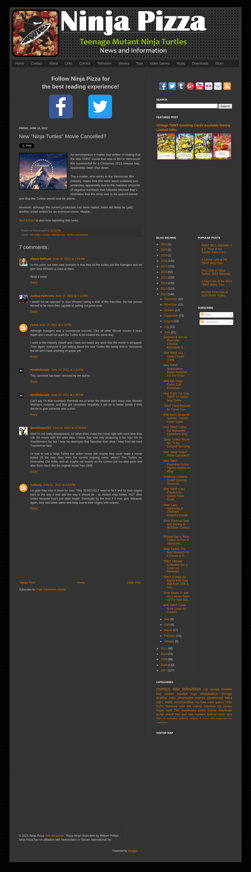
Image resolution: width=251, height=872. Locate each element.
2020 (164, 249)
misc (172, 698)
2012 (164, 294)
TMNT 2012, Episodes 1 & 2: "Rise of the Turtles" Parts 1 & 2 (217, 249)
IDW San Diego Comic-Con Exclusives (173, 385)
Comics (84, 63)
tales (228, 698)
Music (181, 63)
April (167, 624)
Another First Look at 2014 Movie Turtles (215, 294)
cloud (34, 325)
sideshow (210, 706)
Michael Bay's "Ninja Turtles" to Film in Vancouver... (176, 540)
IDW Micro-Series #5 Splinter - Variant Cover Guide (176, 418)
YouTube (200, 702)
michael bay (58, 234)
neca (169, 710)
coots (221, 714)
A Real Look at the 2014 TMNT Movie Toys (217, 283)
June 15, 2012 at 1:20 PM (55, 325)
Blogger (133, 851)
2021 (164, 244)
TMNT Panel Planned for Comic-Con (177, 407)
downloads (225, 710)
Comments (209, 322)
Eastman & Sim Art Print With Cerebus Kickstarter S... (175, 342)
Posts (206, 314)
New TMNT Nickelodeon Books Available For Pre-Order (175, 370)
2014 (164, 283)
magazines (161, 722)
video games (215, 702)
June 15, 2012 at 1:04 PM (69, 259)
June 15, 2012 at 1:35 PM (67, 395)
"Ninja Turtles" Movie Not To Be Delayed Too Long (176, 443)
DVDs (160, 706)
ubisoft (170, 714)
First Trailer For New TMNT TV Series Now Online (176, 397)
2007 (164, 670)
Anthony (36, 485)
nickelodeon (209, 694)
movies (70, 234)
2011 (164, 648)
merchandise (183, 702)
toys (194, 694)
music (160, 710)
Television (104, 63)
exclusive (172, 718)
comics (163, 688)
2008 (164, 665)
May (167, 619)
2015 (164, 277)
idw (176, 688)
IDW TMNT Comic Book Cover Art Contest (174, 609)
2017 (164, 266)
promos (183, 718)
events (200, 698)
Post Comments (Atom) (51, 589)
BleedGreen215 (40, 428)
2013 (164, 288)
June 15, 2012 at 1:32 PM (67, 369)
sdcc (159, 702)
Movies (124, 63)
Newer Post (27, 582)
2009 (164, 659)
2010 (164, 654)
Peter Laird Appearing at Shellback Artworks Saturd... (176, 510)
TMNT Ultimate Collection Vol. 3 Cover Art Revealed (175, 566)
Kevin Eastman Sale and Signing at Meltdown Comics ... (176, 526)
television (191, 688)
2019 (164, 255)
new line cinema (190, 706)
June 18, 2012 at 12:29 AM (69, 428)
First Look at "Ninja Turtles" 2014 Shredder (216, 272)
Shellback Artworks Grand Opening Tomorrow (175, 480)
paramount (82, 234)
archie (160, 714)
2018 (164, 261)
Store (219, 63)
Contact (36, 63)
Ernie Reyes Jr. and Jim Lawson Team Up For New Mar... (176, 596)
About (53, 63)
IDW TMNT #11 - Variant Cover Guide (174, 356)
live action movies (40, 234)
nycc (229, 714)
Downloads (200, 63)
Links (68, 63)
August (169, 321)
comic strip (209, 718)
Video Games (160, 63)
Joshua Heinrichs (42, 296)
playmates (185, 698)
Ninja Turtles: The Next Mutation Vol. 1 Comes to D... (176, 552)
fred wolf (181, 714)
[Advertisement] (125, 784)
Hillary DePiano (40, 259)
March (168, 630)
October (169, 310)
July (167, 326)
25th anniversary (185, 710)
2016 (164, 272)
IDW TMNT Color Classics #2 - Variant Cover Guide (174, 494)
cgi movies (225, 706)
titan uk (161, 718)
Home (19, 63)
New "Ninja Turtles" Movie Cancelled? (176, 453)
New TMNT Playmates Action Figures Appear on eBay (176, 466)
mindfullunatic (40, 369)
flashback (172, 706)
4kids (169, 702)
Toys (139, 63)
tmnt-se (212, 714)
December (171, 299)
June (167, 332)
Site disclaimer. (55, 835)
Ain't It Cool (27, 220)
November (171, 304)
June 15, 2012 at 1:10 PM (71, 296)
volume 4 (195, 718)
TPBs (228, 702)
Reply (34, 282)
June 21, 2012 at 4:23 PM (59, 485)
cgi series (211, 689)
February (170, 636)
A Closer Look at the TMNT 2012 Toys (214, 261)
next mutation (197, 714)
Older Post (134, 582)
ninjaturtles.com (224, 718)
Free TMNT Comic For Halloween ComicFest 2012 (175, 431)
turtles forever (207, 710)
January (169, 641)
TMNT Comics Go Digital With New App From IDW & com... (175, 582)
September (171, 315)
